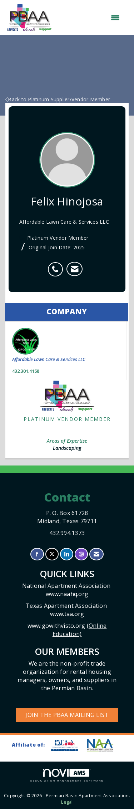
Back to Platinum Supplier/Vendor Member (57, 99)
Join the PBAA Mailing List (67, 715)
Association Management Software (67, 775)
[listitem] (57, 265)
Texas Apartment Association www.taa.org (67, 610)
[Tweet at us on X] (52, 554)
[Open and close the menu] (90, 18)
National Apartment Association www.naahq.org (67, 590)
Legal (67, 802)
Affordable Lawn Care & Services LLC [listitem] (48, 345)
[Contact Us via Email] (96, 554)
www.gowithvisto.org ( (67, 630)
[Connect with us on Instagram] (81, 554)
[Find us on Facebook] (37, 554)
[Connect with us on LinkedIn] (66, 554)
